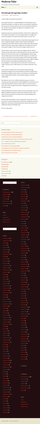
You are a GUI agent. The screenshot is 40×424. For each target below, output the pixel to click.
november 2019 (24, 248)
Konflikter (3, 169)
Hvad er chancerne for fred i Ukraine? (9, 152)
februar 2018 (23, 280)
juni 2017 (23, 293)
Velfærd (3, 175)
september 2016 (24, 314)
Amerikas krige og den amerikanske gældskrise (11, 137)
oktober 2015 (24, 338)
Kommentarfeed (6, 219)
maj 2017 (23, 295)
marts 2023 (23, 194)
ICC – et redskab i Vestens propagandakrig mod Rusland (13, 141)
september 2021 (24, 216)
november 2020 (24, 234)
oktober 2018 (24, 268)
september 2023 (24, 187)
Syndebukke (34, 116)
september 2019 (24, 250)
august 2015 (23, 343)
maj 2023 (23, 189)
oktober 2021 (24, 214)
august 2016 (23, 316)
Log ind (4, 215)
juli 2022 (22, 203)
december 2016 (24, 307)
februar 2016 (23, 329)
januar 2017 (23, 304)
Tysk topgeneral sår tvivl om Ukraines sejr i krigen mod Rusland (15, 148)
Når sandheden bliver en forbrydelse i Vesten (11, 150)
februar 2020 (23, 246)
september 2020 (24, 239)
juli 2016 (22, 318)
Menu (3, 7)
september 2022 (24, 201)
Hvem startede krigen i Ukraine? (8, 143)
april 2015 (23, 350)
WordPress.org (6, 222)
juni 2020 (23, 244)
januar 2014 (23, 359)
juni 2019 (23, 255)
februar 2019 (23, 262)
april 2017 (23, 298)
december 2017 (24, 284)
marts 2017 (23, 300)
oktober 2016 (24, 311)
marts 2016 (23, 327)
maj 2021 (23, 223)
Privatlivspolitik (4, 421)
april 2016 (23, 325)
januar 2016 (23, 332)
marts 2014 (23, 356)
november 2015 (24, 336)
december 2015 (24, 334)
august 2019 (23, 253)
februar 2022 (23, 207)
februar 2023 (23, 196)
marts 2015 (23, 352)
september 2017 (24, 289)
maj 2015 (23, 347)
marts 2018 (23, 277)
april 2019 (23, 257)
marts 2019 (23, 259)
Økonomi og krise (5, 173)
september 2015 (24, 341)
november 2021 (24, 212)
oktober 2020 (24, 237)
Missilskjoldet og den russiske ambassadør (14, 116)
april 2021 (23, 225)
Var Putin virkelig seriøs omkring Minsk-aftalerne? (12, 134)
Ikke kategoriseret (15, 15)
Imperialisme (4, 164)
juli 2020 (22, 241)
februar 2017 (23, 302)
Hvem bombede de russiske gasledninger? (10, 146)
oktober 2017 (24, 286)
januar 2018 (23, 282)
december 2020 (24, 232)
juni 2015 (23, 345)
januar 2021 (23, 230)
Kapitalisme (4, 166)
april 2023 (23, 192)
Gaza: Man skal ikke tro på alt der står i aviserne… (12, 132)
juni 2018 (23, 275)
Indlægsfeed (6, 217)
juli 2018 (22, 273)
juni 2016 (23, 320)
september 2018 (24, 271)
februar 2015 (23, 354)
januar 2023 (23, 198)
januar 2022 (23, 210)
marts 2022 (23, 205)
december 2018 (24, 264)
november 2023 (24, 185)
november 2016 (24, 309)
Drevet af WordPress (14, 421)
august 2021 (23, 219)
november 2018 (24, 266)
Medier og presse (5, 171)
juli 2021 (22, 221)
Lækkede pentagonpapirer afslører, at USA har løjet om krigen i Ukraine (16, 139)
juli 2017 (22, 291)
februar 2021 (23, 228)
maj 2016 (23, 323)
